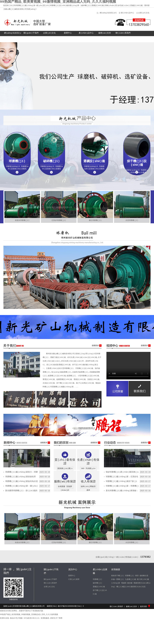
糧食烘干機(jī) (117, 576)
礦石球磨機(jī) (95, 220)
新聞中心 (68, 33)
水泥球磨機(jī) (131, 220)
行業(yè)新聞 (73, 579)
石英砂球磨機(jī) (58, 220)
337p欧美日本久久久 (32, 618)
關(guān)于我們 (31, 33)
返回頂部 (145, 607)
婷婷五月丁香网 (56, 618)
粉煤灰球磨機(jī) (22, 220)
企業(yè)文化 (143, 13)
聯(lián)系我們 (123, 33)
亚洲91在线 (4, 618)
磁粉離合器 (144, 576)
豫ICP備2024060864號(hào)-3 (71, 606)
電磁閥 (123, 583)
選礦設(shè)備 (99, 587)
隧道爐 (130, 583)
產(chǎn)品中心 (127, 13)
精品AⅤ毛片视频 (16, 618)
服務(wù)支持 (104, 33)
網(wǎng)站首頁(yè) (108, 13)
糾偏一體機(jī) (117, 579)
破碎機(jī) (97, 583)
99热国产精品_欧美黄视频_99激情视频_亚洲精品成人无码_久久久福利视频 (29, 614)
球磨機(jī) (97, 579)
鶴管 (137, 576)
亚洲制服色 (45, 618)
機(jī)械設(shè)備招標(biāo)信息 (131, 587)
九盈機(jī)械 (130, 579)
